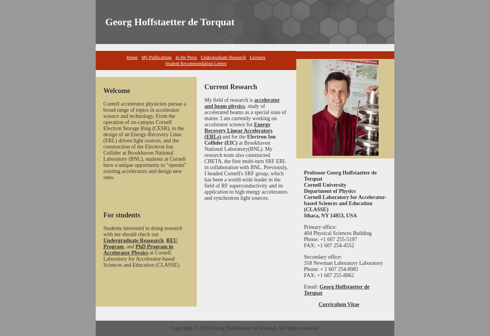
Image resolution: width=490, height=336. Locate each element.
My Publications (157, 57)
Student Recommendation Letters (196, 63)
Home (132, 57)
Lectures (257, 57)
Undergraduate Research (223, 57)
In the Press (186, 57)
